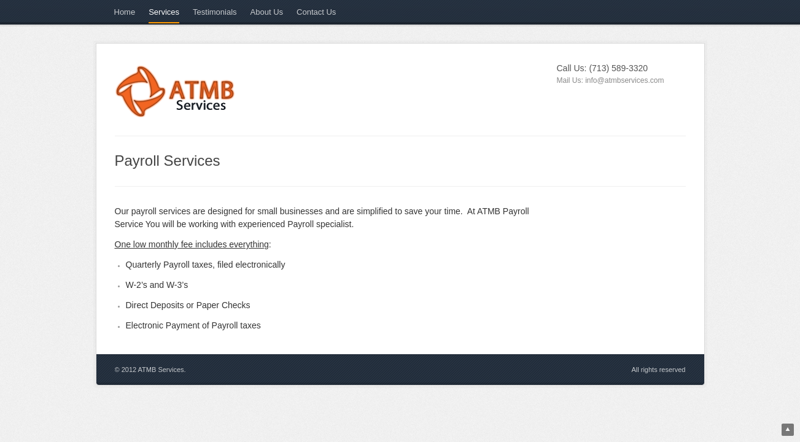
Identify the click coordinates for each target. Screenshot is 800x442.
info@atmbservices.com (624, 80)
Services (164, 12)
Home (125, 12)
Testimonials (215, 12)
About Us (266, 12)
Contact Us (316, 12)
